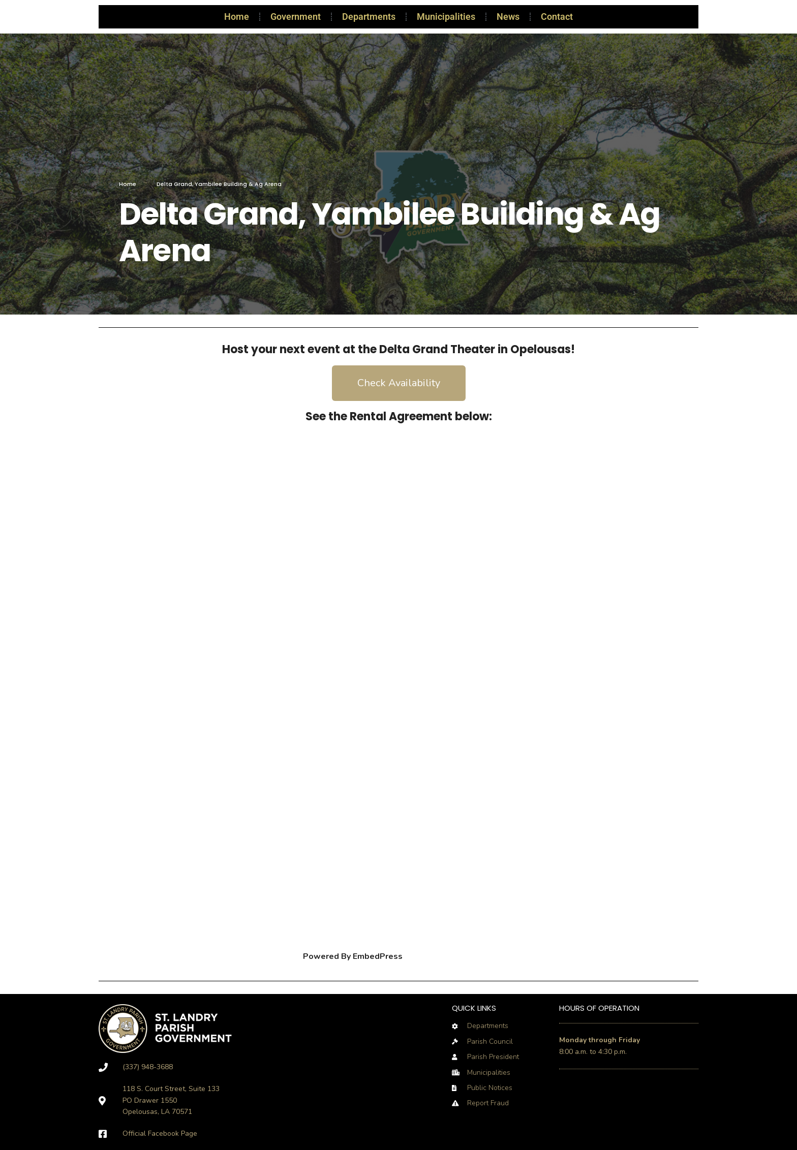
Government (295, 16)
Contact (557, 16)
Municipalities (446, 16)
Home (236, 16)
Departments (368, 16)
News (508, 16)
